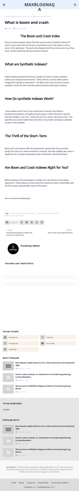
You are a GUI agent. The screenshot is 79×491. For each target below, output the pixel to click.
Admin (9, 28)
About (21, 483)
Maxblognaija (39, 7)
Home (7, 16)
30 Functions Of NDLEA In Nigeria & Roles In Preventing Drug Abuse (43, 387)
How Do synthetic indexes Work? (23, 213)
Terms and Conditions (59, 483)
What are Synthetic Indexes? (48, 213)
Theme (52, 487)
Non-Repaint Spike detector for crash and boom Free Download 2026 (44, 364)
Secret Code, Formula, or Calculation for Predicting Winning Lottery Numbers (43, 375)
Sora (34, 487)
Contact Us (31, 483)
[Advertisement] (39, 306)
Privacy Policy (43, 483)
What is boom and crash (21, 16)
